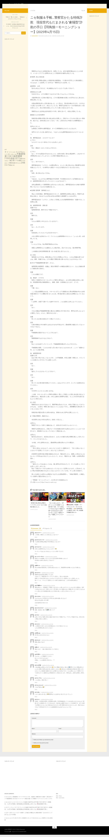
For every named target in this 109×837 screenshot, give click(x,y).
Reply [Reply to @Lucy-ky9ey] (36, 607)
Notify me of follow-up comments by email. (43, 742)
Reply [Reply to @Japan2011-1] (36, 539)
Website (34, 736)
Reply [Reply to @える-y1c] (36, 711)
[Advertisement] (15, 69)
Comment (34, 720)
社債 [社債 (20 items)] (19, 165)
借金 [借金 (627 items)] (15, 160)
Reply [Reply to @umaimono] (36, 585)
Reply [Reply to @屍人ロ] (36, 653)
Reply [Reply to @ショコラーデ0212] (36, 565)
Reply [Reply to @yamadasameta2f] (36, 614)
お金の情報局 (14, 5)
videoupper (35, 38)
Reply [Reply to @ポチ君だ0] (36, 664)
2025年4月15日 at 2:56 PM (51, 610)
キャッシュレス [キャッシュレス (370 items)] (13, 154)
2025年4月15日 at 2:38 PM (51, 558)
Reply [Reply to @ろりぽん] (36, 698)
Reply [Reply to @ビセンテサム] (36, 684)
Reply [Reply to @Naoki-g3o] (36, 646)
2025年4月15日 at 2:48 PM (48, 575)
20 (83, 13)
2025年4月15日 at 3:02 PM (46, 649)
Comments (36, 530)
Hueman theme (23, 833)
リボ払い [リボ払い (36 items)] (13, 156)
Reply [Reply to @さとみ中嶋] (36, 677)
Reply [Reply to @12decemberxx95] (36, 691)
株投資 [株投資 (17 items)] (7, 165)
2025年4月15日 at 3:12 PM (49, 680)
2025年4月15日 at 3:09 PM (48, 667)
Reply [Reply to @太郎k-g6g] (36, 639)
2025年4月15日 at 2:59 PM (47, 635)
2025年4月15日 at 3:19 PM (47, 701)
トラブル (32, 13)
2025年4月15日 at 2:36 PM (51, 542)
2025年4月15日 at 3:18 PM (50, 687)
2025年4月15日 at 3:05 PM (47, 656)
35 (47, 496)
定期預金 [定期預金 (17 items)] (7, 163)
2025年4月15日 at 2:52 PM (49, 587)
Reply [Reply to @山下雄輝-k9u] (36, 595)
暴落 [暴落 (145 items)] (21, 163)
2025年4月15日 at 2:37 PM (48, 549)
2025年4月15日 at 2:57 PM (47, 626)
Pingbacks (47, 530)
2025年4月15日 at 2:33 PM (48, 535)
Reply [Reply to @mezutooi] (36, 632)
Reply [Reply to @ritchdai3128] (36, 556)
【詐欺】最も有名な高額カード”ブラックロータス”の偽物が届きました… (38, 507)
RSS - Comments (60, 800)
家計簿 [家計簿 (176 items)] (14, 163)
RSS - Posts (59, 798)
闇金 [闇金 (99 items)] (12, 167)
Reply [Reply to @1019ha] (36, 623)
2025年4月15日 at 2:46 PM (47, 567)
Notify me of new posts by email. (41, 745)
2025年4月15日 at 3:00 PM (47, 642)
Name (33, 730)
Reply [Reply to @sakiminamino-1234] (36, 546)
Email (60, 730)
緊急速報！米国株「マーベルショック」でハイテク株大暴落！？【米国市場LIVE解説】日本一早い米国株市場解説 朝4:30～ (75, 510)
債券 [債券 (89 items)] (22, 161)
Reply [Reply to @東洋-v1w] (36, 572)
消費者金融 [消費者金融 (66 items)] (13, 165)
